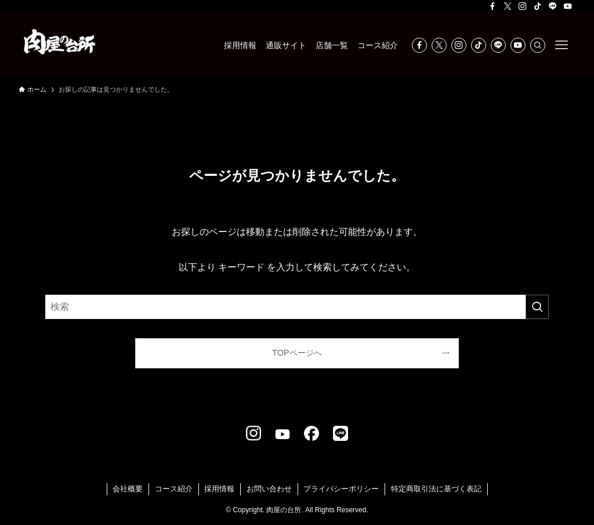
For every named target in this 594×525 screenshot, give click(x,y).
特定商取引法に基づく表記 (436, 488)
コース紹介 (174, 488)
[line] (552, 6)
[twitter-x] (507, 6)
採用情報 (219, 488)
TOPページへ (296, 352)
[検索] (537, 45)
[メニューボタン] (561, 45)
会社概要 (128, 488)
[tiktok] (537, 6)
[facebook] (492, 6)
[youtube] (567, 6)
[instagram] (522, 6)
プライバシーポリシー (341, 488)
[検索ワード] (297, 307)
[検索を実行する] (537, 307)
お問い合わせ (269, 488)
